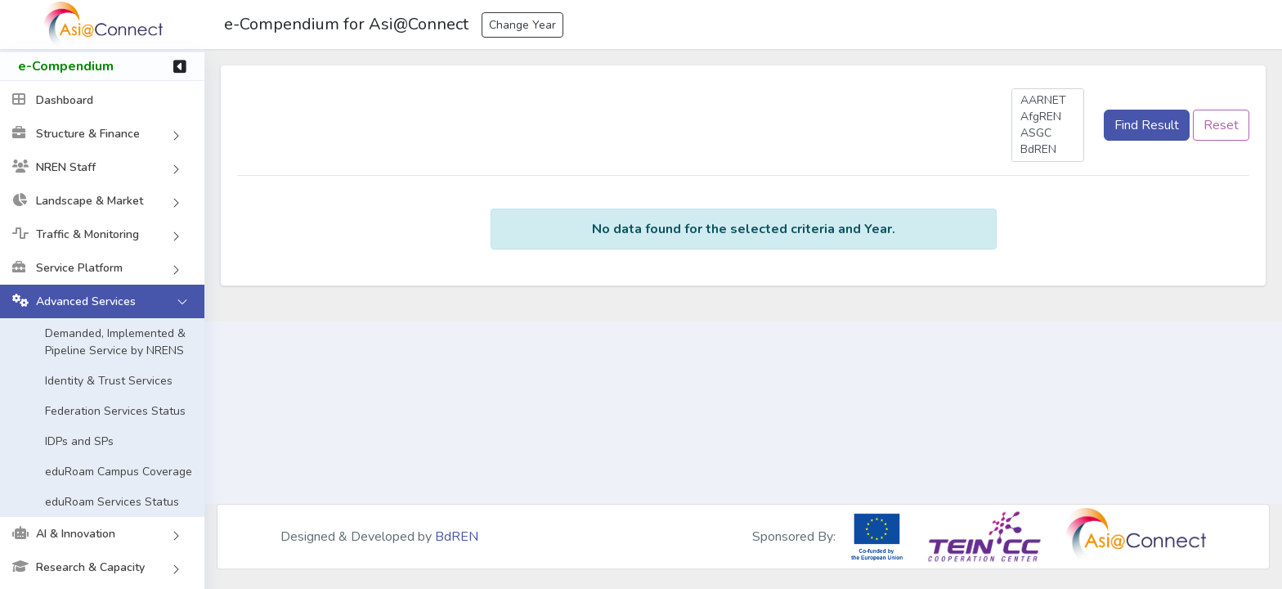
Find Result (1146, 125)
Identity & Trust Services (109, 382)
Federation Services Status (115, 412)
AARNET (1048, 100)
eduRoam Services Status (112, 503)
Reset (1221, 125)
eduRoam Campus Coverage (118, 473)
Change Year (522, 25)
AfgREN (1048, 117)
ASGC (1048, 133)
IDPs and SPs (79, 443)
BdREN (1048, 150)
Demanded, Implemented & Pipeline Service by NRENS (115, 343)
